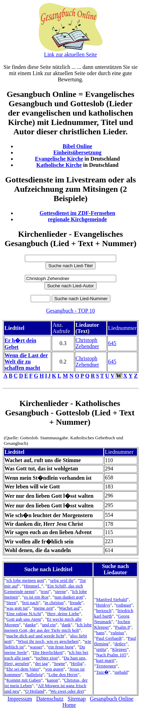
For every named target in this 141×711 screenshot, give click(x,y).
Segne (59, 663)
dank (66, 624)
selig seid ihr (61, 580)
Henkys (103, 605)
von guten (54, 669)
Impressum (20, 699)
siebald (121, 672)
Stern (11, 602)
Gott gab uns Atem (23, 619)
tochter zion (47, 657)
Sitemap (76, 699)
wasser (36, 646)
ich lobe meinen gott (25, 580)
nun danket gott (68, 597)
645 (112, 343)
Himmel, (32, 585)
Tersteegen (106, 665)
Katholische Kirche (59, 165)
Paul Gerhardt (109, 638)
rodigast (123, 605)
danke (30, 624)
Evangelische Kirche (59, 159)
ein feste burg (60, 646)
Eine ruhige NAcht (23, 613)
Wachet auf (69, 608)
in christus (53, 602)
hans (100, 632)
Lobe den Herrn (63, 674)
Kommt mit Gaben (23, 680)
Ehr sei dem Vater (22, 669)
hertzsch (103, 610)
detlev (120, 643)
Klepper (119, 649)
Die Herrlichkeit (48, 652)
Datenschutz (49, 699)
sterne (60, 591)
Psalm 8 (122, 627)
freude (75, 602)
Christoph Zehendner (87, 343)
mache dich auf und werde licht (35, 635)
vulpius (117, 632)
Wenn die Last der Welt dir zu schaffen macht (26, 361)
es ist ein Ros (36, 597)
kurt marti (105, 660)
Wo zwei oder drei (67, 691)
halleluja (34, 674)
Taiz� (102, 672)
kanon (52, 680)
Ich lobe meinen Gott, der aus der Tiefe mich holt (48, 627)
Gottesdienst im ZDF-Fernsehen (77, 213)
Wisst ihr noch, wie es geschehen (48, 641)
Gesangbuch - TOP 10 (70, 311)
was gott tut (17, 608)
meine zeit (43, 608)
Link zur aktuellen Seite (70, 54)
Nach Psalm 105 (111, 654)
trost (45, 591)
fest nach (30, 602)
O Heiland (34, 691)
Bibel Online (77, 146)
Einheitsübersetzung (77, 152)
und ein (49, 624)
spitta (101, 649)
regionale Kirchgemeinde (77, 219)
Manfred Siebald (111, 599)
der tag (41, 663)
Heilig (76, 663)
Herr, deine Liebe (63, 613)
